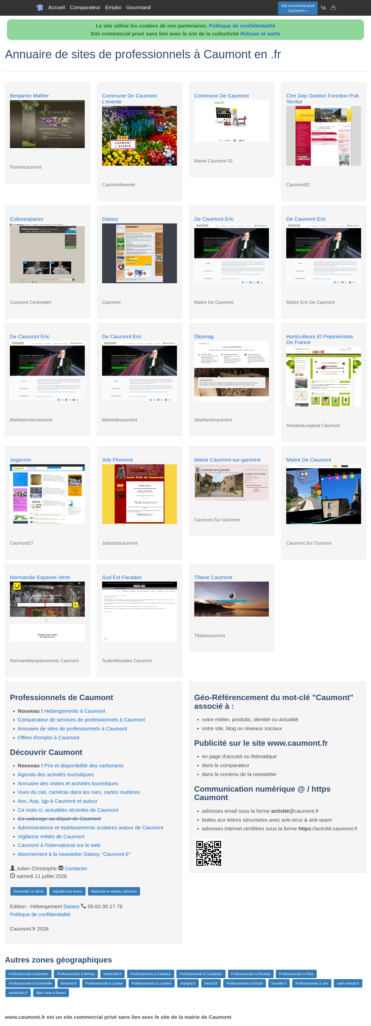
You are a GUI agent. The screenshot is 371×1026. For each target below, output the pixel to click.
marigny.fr (188, 983)
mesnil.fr (211, 983)
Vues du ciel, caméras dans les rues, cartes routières (79, 792)
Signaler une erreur (67, 891)
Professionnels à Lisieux (104, 983)
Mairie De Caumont (308, 460)
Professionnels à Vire (311, 983)
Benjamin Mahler (29, 95)
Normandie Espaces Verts (40, 577)
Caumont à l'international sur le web (59, 845)
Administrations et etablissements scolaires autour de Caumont (90, 827)
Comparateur (85, 7)
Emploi (113, 7)
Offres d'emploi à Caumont (49, 737)
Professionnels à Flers (296, 974)
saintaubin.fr (18, 993)
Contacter (76, 868)
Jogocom (20, 460)
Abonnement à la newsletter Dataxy (74, 854)
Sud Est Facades (122, 577)
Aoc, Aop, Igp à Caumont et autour (58, 801)
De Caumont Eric (214, 219)
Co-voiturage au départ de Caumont (59, 818)
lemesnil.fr (69, 983)
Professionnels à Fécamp (250, 974)
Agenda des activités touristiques (56, 774)
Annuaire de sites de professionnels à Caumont (72, 728)
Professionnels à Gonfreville (30, 983)
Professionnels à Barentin (28, 974)
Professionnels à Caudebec (201, 974)
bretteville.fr (112, 974)
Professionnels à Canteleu (150, 974)
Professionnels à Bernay (76, 974)
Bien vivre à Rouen (51, 993)
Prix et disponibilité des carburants (84, 765)
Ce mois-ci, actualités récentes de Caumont (68, 810)
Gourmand (138, 7)
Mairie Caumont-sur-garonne (227, 460)
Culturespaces (26, 219)
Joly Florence (117, 460)
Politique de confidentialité (242, 26)
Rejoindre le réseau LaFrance (114, 891)
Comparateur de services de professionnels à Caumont (81, 719)
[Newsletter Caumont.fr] (323, 7)
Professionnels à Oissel (245, 983)
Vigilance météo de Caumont (51, 836)
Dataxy (110, 219)
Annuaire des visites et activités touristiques (68, 783)
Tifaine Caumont (213, 577)
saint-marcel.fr (348, 983)
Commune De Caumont (221, 95)
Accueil (56, 7)
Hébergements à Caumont (74, 711)
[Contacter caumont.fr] (333, 7)
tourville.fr (279, 983)
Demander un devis (29, 891)
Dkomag (204, 336)
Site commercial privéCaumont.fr (297, 8)
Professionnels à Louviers (151, 983)
